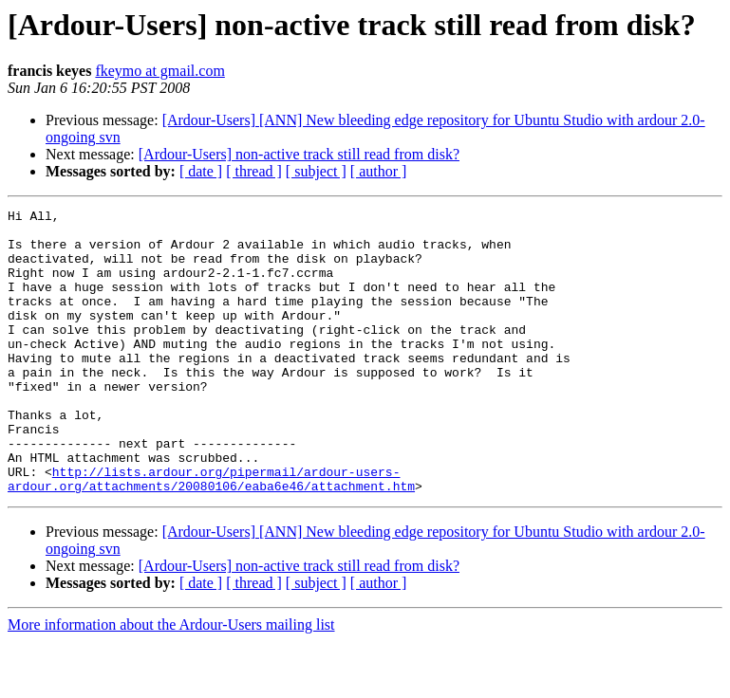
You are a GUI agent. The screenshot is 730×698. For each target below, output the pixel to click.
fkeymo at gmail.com (159, 71)
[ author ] (378, 171)
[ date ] (200, 171)
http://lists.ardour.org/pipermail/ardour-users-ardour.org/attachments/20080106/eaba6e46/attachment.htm (211, 534)
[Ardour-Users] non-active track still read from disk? (299, 154)
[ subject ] (316, 171)
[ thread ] (254, 171)
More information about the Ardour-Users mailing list (171, 681)
